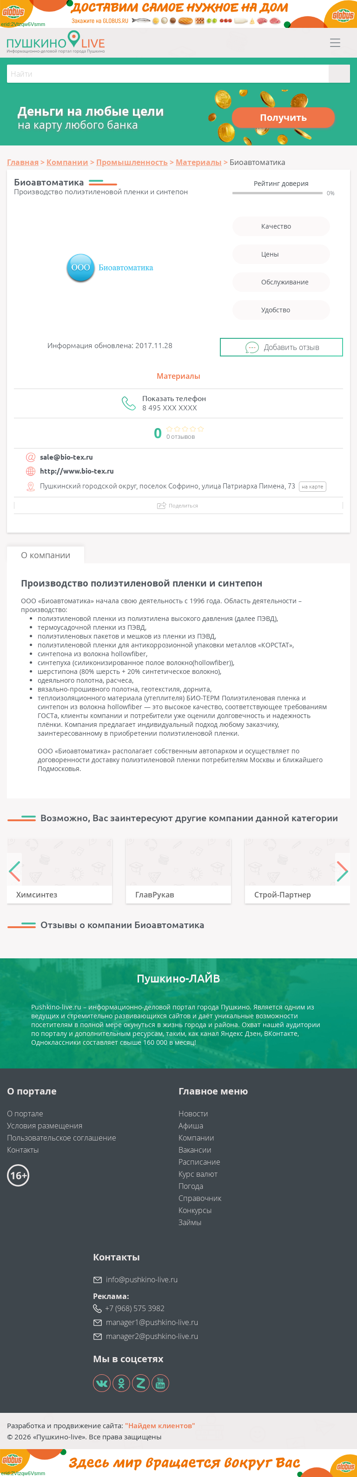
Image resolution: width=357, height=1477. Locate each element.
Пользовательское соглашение (61, 1138)
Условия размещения (44, 1126)
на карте (313, 486)
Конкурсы (195, 1210)
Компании (196, 1138)
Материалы (178, 376)
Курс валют (198, 1174)
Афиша (190, 1126)
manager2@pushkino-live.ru (152, 1336)
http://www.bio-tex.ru (77, 471)
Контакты (23, 1150)
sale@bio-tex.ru (66, 457)
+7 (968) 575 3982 (135, 1308)
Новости (193, 1113)
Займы (190, 1222)
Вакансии (195, 1150)
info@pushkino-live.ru (142, 1279)
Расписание (199, 1162)
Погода (190, 1186)
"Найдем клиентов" (160, 1425)
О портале (25, 1113)
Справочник (199, 1198)
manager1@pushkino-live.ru (152, 1322)
